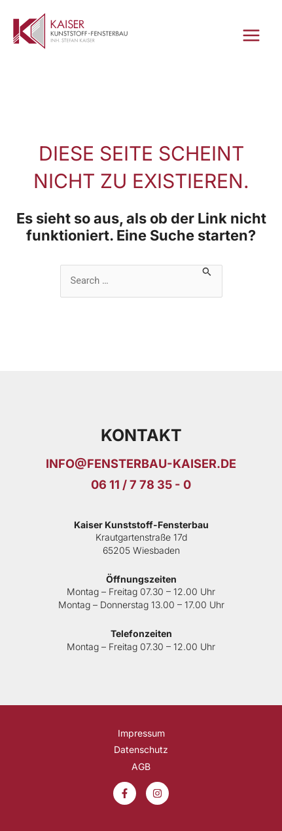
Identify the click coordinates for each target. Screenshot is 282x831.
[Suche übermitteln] (207, 271)
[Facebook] (124, 793)
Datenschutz (141, 749)
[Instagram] (157, 793)
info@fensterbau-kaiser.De (141, 463)
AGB (141, 766)
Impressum (141, 733)
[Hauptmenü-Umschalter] (251, 35)
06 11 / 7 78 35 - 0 (141, 484)
